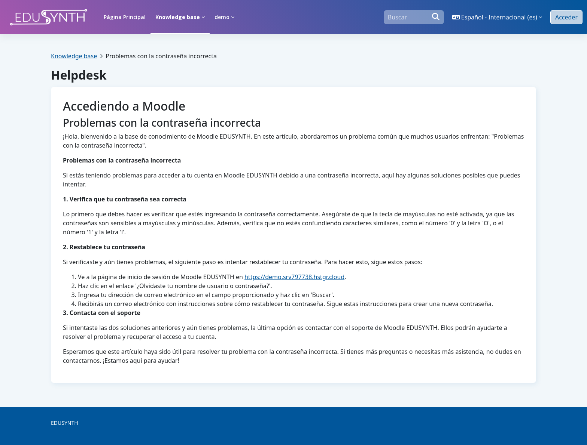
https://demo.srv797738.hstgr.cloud (294, 277)
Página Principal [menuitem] (125, 17)
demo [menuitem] (222, 17)
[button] (497, 17)
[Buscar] (405, 17)
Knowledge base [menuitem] (177, 17)
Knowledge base (74, 56)
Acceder (566, 17)
